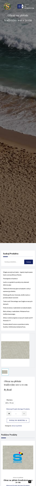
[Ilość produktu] (16, 413)
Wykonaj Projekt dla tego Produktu (18, 409)
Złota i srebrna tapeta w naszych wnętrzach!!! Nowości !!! (18, 320)
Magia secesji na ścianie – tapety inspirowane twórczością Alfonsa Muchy (18, 274)
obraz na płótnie (17, 426)
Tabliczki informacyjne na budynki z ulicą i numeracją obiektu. (17, 291)
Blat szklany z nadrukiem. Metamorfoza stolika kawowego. (16, 314)
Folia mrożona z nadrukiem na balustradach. (17, 309)
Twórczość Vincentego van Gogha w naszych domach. (17, 304)
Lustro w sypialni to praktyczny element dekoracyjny (16, 284)
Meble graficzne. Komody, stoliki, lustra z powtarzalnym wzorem (16, 297)
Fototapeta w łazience (10, 280)
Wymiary (10, 400)
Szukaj (28, 262)
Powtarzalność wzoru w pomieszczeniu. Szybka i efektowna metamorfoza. (16, 326)
